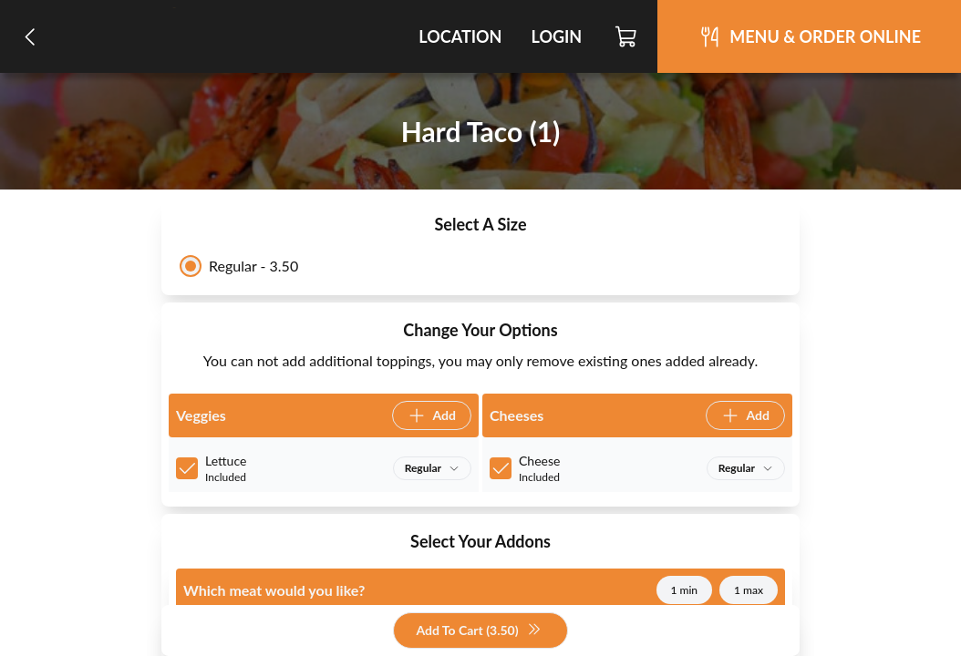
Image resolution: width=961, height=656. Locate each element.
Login (556, 36)
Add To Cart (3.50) (478, 631)
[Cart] (626, 36)
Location (459, 36)
